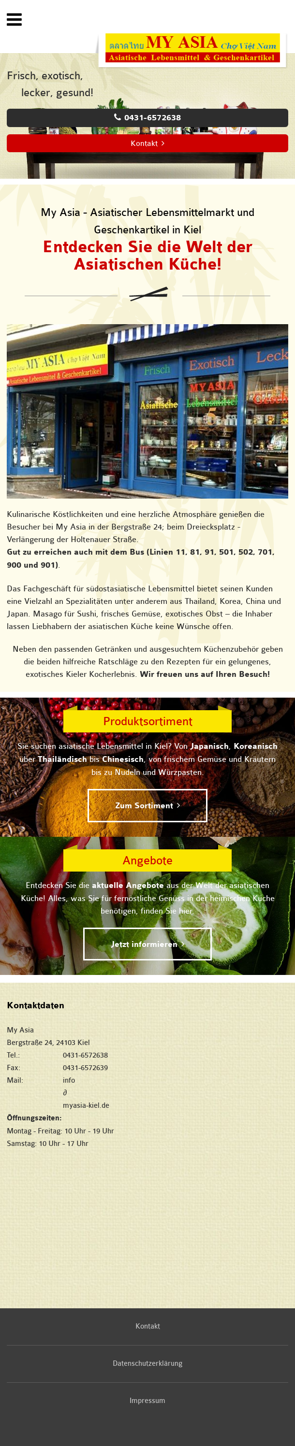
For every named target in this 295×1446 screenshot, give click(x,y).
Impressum (147, 1401)
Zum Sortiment (144, 806)
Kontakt (144, 143)
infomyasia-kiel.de (175, 1093)
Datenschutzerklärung (147, 1364)
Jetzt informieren (144, 944)
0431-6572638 (152, 118)
